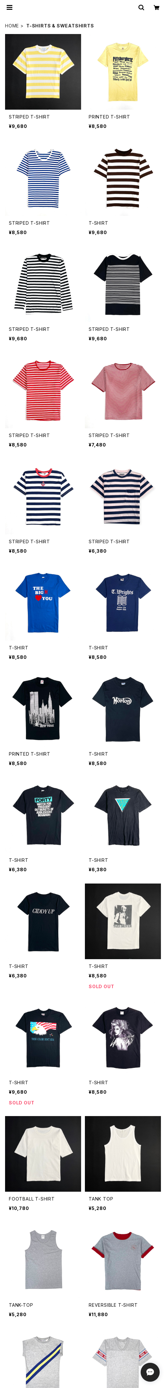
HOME (12, 25)
